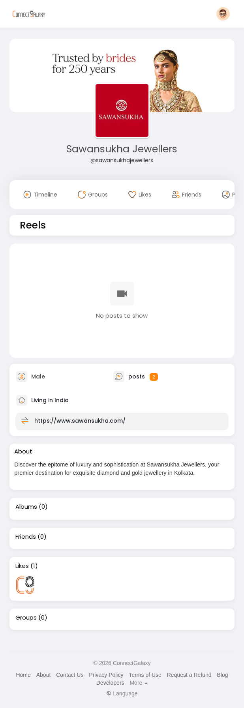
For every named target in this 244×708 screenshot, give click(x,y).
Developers (110, 683)
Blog (222, 675)
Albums (26, 507)
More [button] (139, 683)
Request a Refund (189, 675)
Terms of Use (145, 675)
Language (121, 693)
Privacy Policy (106, 675)
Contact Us (69, 675)
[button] (223, 14)
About (43, 675)
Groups (26, 617)
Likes (22, 566)
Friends (25, 537)
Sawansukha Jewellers (121, 149)
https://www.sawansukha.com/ (80, 421)
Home (23, 675)
